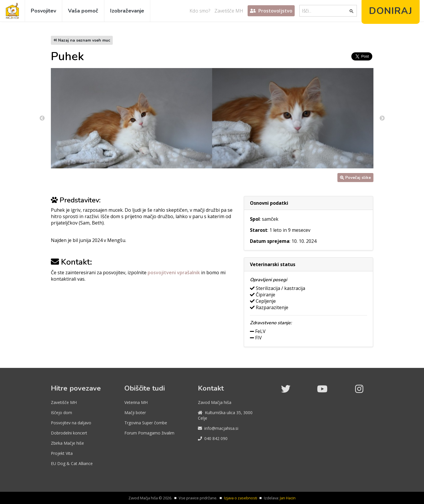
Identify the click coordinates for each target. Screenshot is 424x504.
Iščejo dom (61, 412)
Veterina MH (136, 402)
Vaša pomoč (83, 10)
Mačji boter (135, 412)
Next (382, 118)
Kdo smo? (199, 11)
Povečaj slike (355, 177)
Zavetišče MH (228, 11)
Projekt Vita (62, 453)
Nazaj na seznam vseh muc (81, 40)
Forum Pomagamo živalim (149, 433)
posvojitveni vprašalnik (174, 272)
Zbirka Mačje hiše (67, 443)
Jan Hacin (288, 498)
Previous (42, 118)
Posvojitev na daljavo (71, 422)
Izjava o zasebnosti (240, 498)
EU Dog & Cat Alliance (72, 463)
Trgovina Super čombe (145, 422)
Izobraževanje (127, 10)
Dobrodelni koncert (69, 433)
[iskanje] (325, 10)
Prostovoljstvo (271, 11)
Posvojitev (43, 10)
